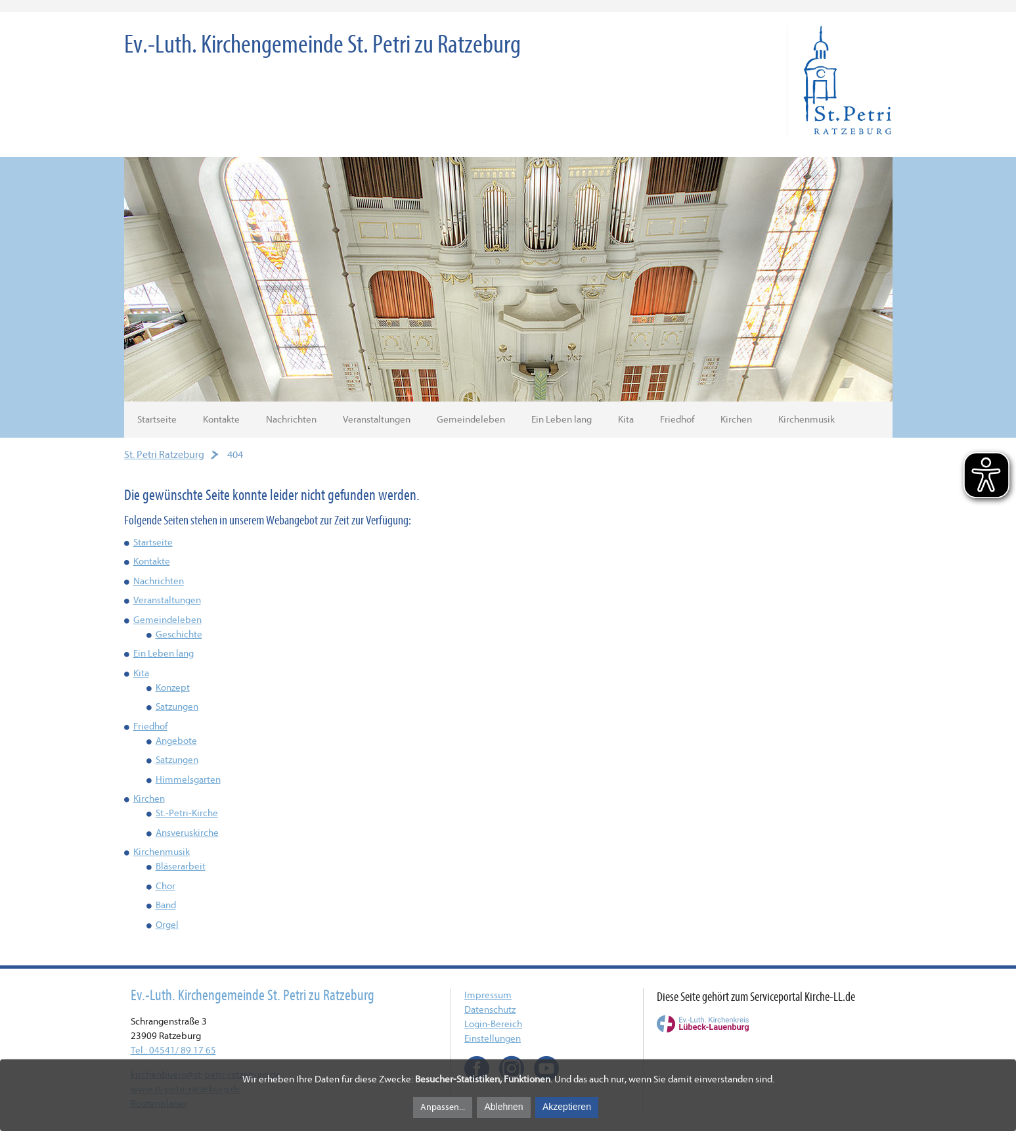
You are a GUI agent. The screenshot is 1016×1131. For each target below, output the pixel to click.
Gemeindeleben (471, 419)
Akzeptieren (566, 1106)
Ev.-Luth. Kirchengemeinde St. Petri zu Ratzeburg (322, 44)
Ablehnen (503, 1106)
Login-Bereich (493, 1024)
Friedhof (677, 419)
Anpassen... (442, 1107)
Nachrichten (291, 419)
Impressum (488, 995)
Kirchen (736, 419)
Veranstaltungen (376, 419)
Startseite (157, 419)
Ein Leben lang (561, 419)
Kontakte (221, 419)
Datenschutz (490, 1009)
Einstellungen (492, 1038)
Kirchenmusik (806, 419)
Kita (626, 419)
